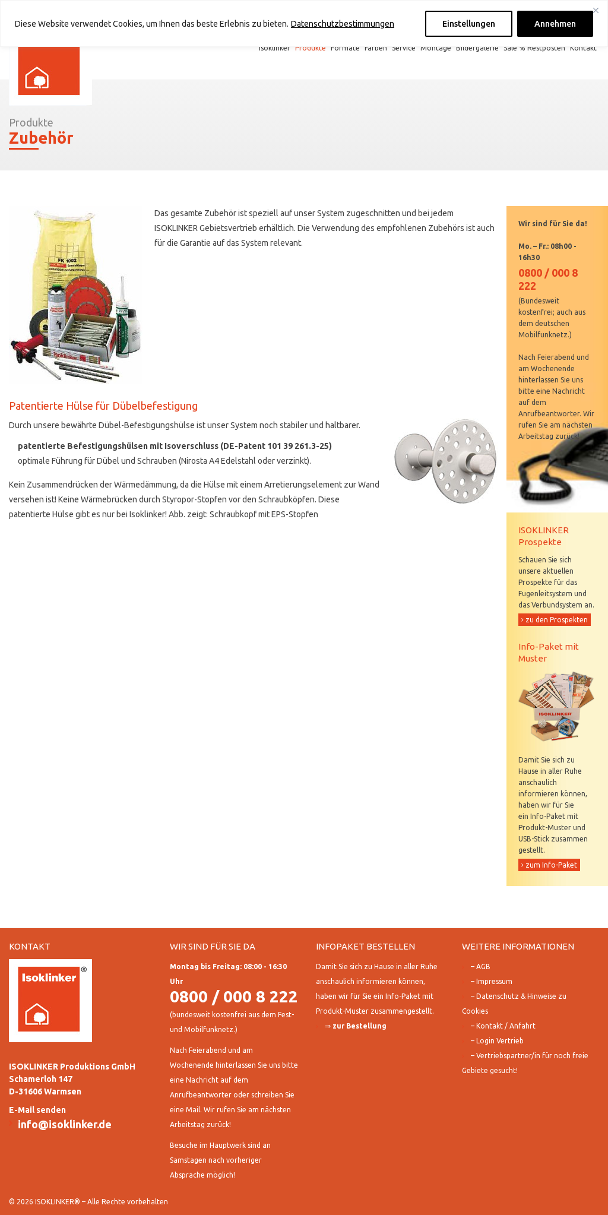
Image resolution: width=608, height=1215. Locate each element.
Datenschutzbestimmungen (342, 24)
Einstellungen (468, 24)
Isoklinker (274, 48)
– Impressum (491, 981)
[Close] (595, 10)
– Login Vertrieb (497, 1041)
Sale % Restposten (534, 48)
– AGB (480, 966)
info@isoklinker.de (65, 1124)
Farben (376, 48)
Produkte (310, 48)
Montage (435, 48)
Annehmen (555, 24)
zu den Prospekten (556, 620)
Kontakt (583, 48)
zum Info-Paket (551, 865)
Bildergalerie (477, 48)
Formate (345, 48)
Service (404, 48)
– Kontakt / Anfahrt (503, 1026)
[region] (304, 23)
